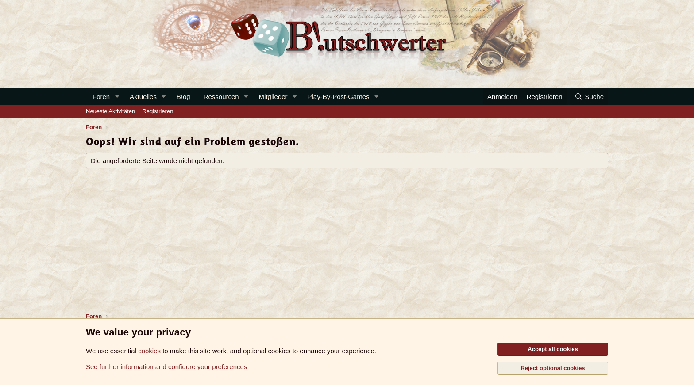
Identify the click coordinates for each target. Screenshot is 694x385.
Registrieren (157, 111)
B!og (183, 96)
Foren (101, 96)
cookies (149, 351)
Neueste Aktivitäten (110, 111)
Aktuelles (143, 96)
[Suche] (589, 96)
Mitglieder (273, 96)
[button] (117, 96)
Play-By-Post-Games (339, 96)
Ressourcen (221, 96)
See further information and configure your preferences (166, 366)
